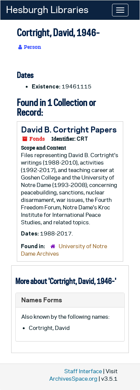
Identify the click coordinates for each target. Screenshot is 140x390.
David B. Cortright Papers (68, 129)
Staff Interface (83, 371)
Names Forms (41, 299)
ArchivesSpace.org (73, 378)
